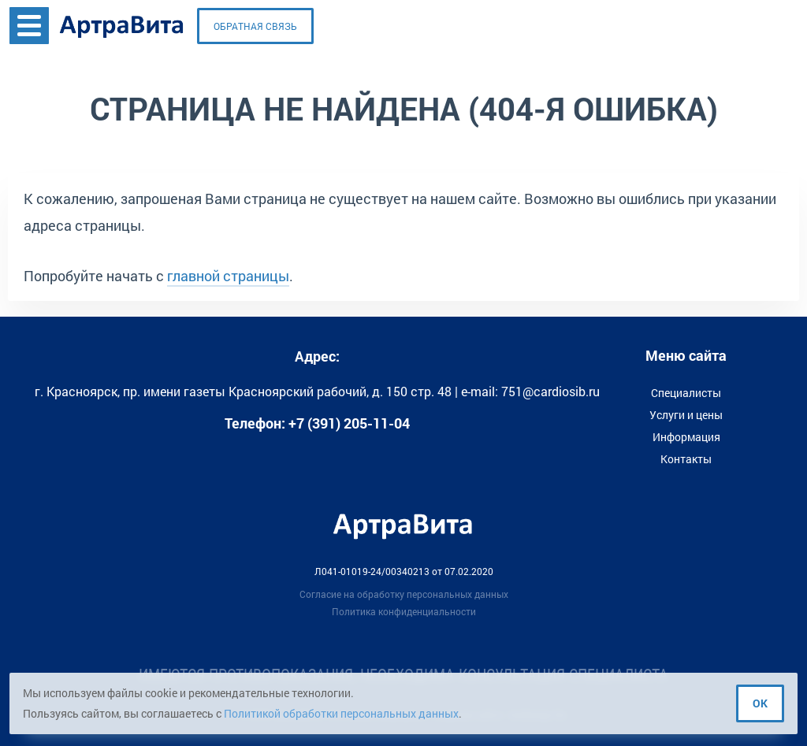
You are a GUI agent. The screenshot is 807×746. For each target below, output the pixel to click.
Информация (686, 436)
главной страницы (228, 275)
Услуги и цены (686, 414)
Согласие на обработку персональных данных (403, 594)
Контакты (686, 458)
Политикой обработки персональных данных (341, 713)
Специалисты (686, 392)
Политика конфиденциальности (404, 611)
